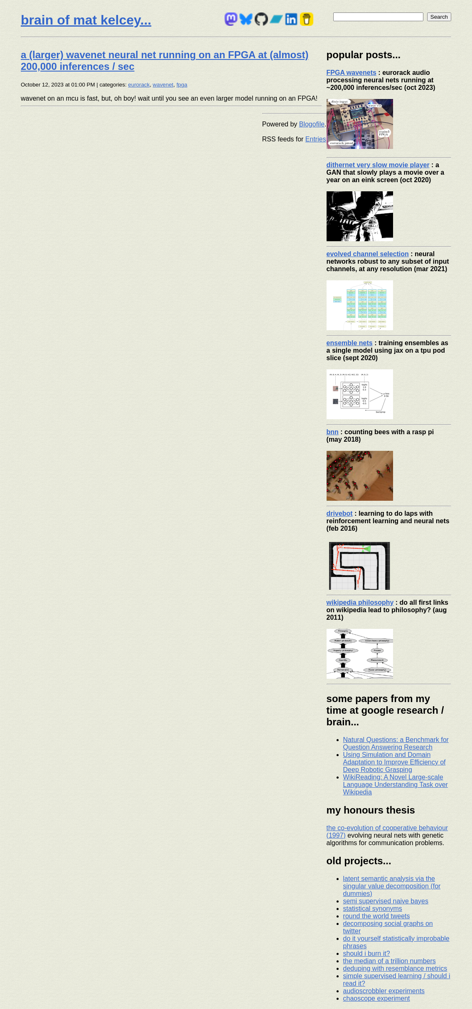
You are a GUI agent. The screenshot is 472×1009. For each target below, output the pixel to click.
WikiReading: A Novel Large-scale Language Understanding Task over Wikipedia (395, 785)
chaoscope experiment (376, 998)
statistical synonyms (372, 908)
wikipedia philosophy (360, 602)
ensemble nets (350, 342)
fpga (182, 85)
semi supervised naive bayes (385, 901)
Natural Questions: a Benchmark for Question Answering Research (396, 743)
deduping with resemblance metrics (395, 968)
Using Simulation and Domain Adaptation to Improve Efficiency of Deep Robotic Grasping (394, 762)
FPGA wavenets (351, 72)
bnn (333, 431)
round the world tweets (376, 916)
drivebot (340, 513)
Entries (315, 139)
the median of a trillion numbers (389, 960)
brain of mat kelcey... (86, 19)
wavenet (163, 85)
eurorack (139, 85)
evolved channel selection (368, 253)
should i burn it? (366, 953)
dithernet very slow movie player (378, 164)
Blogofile (311, 124)
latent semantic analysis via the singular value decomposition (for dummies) (392, 886)
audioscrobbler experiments (384, 990)
